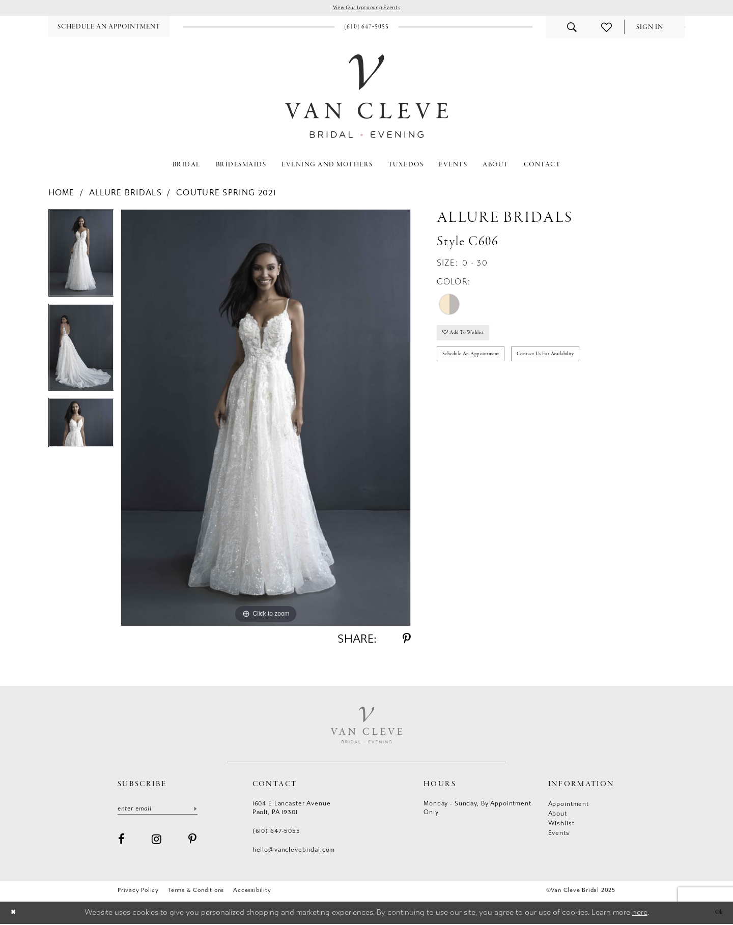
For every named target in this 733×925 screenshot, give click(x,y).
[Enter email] (158, 811)
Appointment (568, 805)
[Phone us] (366, 27)
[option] (81, 258)
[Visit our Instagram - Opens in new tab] (156, 842)
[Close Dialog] (14, 914)
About (557, 815)
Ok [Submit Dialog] (717, 913)
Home (61, 194)
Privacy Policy (138, 891)
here (639, 913)
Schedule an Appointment (478, 362)
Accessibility (252, 891)
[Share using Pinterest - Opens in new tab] (406, 640)
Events (559, 834)
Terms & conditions (196, 891)
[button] (649, 28)
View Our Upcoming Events (366, 8)
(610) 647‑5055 (276, 832)
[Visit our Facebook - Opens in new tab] (122, 842)
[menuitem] (109, 27)
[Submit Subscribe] (195, 811)
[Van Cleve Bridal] (366, 97)
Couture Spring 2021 (226, 194)
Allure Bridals (125, 194)
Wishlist (561, 824)
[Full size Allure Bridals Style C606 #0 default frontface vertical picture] (265, 419)
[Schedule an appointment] (109, 27)
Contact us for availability (568, 362)
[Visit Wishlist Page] (606, 28)
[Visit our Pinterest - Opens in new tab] (193, 842)
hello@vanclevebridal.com (293, 851)
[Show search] (572, 28)
